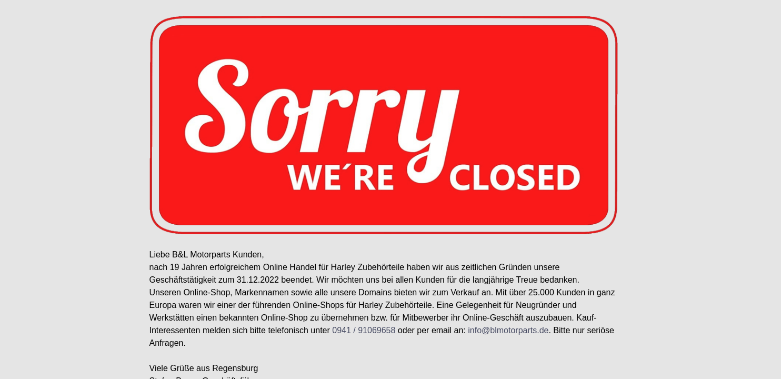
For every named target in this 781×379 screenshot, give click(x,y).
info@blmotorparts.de (508, 330)
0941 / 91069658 (363, 330)
